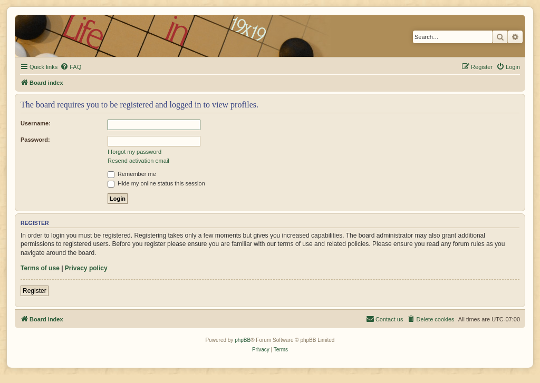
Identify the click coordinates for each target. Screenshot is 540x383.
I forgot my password (134, 152)
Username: (36, 123)
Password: (35, 139)
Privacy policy (86, 268)
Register (34, 290)
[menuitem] (70, 67)
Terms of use (40, 268)
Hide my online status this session (156, 183)
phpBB (242, 340)
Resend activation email (138, 161)
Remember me (132, 174)
